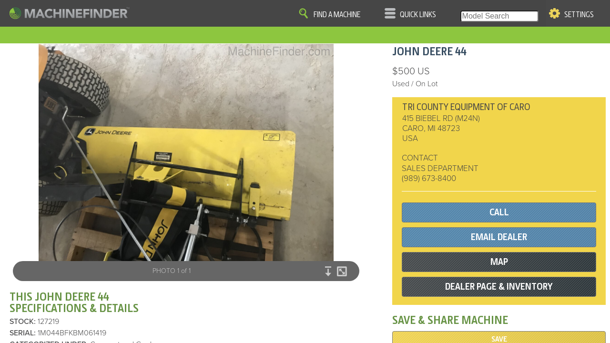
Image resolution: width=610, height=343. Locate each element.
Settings (579, 15)
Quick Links (418, 15)
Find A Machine (337, 15)
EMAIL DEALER (499, 237)
